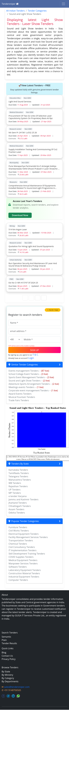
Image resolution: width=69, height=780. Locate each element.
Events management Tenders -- (29, 370)
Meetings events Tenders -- (26, 387)
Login (31, 357)
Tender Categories (37, 10)
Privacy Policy (8, 659)
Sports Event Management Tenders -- (31, 377)
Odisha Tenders (17, 512)
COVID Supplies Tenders (21, 556)
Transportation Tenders (21, 540)
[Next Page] (37, 297)
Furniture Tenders (18, 527)
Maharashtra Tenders (20, 479)
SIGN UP (34, 350)
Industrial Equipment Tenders (24, 576)
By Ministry (7, 674)
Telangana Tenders (18, 476)
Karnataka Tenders (18, 469)
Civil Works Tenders (19, 530)
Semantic (6, 636)
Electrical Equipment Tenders (24, 533)
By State (6, 671)
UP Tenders (14, 489)
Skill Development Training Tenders (27, 553)
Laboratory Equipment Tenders (25, 570)
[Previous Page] (31, 297)
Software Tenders (18, 566)
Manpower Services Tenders (23, 563)
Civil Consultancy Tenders (22, 547)
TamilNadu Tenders (19, 473)
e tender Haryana (18, 496)
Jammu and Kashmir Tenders (23, 499)
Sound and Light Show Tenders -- (29, 380)
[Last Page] (43, 297)
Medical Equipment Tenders (23, 560)
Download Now (20, 215)
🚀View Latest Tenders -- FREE (34, 89)
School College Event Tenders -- (28, 374)
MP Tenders (15, 492)
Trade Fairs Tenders (19, 400)
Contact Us (7, 655)
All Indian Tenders (15, 10)
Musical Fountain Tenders (22, 397)
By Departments (10, 681)
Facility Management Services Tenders (28, 537)
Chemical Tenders (18, 543)
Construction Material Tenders (24, 573)
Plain (4, 640)
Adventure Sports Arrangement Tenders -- (34, 383)
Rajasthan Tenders (18, 486)
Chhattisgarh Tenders (20, 506)
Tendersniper (10, 3)
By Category (8, 678)
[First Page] (25, 297)
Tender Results (9, 643)
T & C (35, 354)
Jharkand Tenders (18, 502)
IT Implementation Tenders (23, 550)
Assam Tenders (16, 509)
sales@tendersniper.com (16, 686)
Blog (4, 652)
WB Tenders (15, 483)
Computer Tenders (18, 579)
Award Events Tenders (20, 393)
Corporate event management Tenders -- (33, 390)
